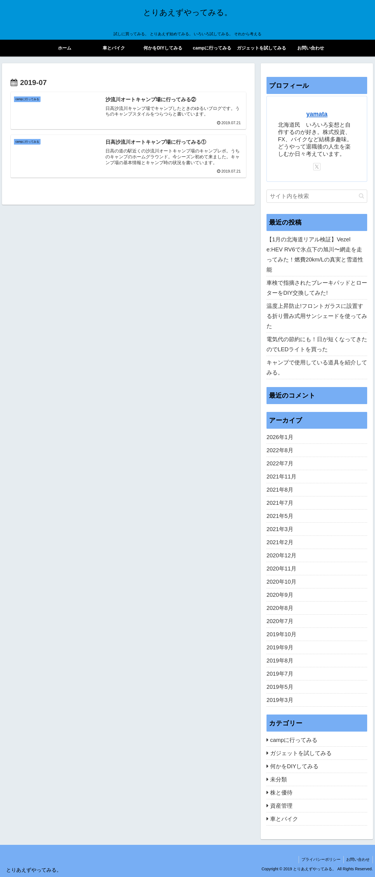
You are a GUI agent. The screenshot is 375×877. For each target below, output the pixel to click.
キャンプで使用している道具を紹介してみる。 (316, 367)
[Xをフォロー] (316, 166)
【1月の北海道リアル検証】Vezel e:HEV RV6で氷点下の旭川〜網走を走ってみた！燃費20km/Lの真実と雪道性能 (314, 254)
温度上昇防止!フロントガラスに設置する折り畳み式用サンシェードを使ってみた (316, 316)
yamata (316, 113)
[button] (361, 196)
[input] (316, 196)
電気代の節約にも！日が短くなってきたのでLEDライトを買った (316, 344)
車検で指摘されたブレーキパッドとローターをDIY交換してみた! (316, 288)
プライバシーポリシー (320, 859)
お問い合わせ (358, 859)
